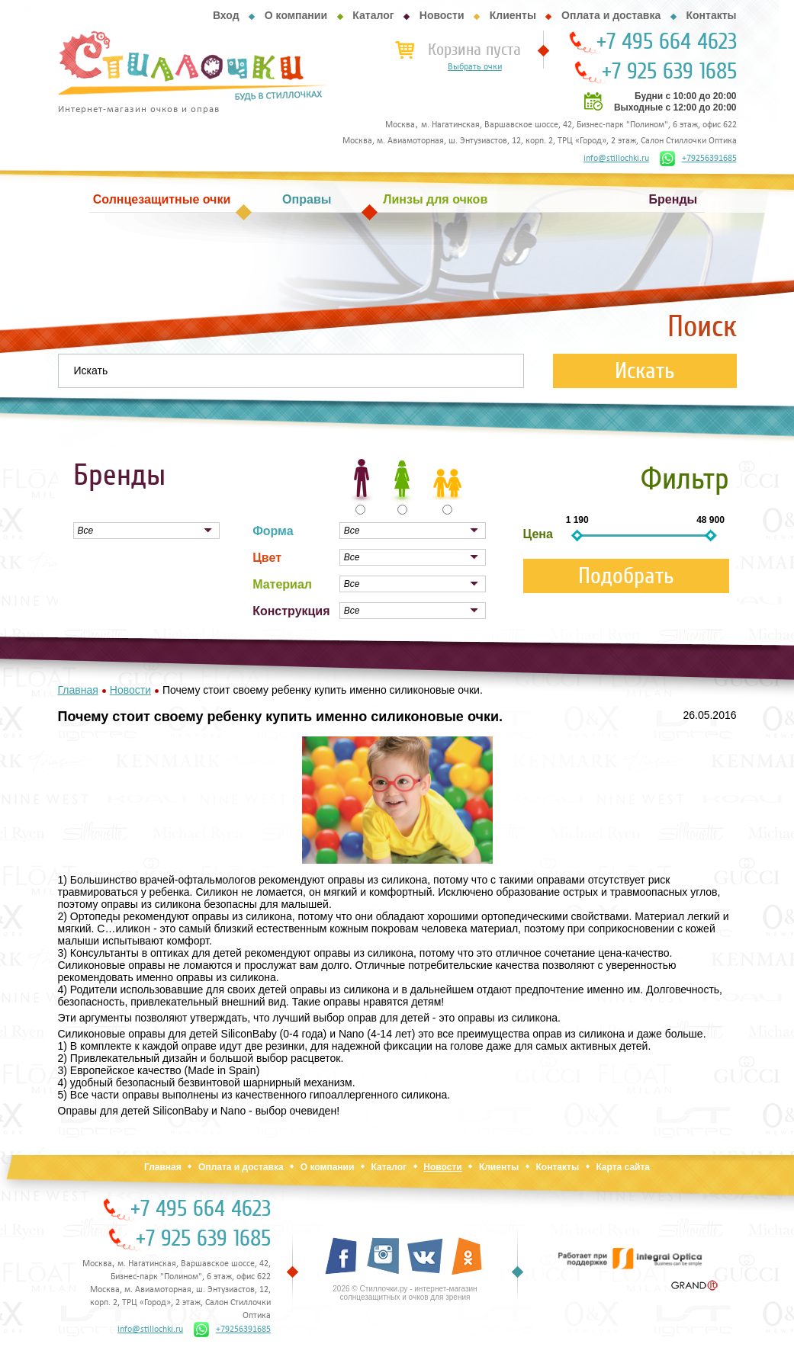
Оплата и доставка (611, 15)
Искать (645, 371)
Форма (273, 530)
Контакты (711, 15)
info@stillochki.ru (616, 158)
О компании (296, 15)
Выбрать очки (475, 67)
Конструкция (290, 611)
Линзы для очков (435, 199)
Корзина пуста (474, 49)
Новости (442, 15)
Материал (282, 584)
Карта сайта (623, 1167)
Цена (538, 534)
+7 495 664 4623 (666, 41)
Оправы (306, 199)
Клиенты (513, 15)
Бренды (673, 199)
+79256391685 (698, 158)
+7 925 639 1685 (669, 71)
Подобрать (626, 576)
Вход (226, 15)
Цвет (266, 557)
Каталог (373, 15)
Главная (163, 1167)
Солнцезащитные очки (161, 199)
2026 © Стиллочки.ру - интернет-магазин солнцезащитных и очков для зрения (405, 1293)
